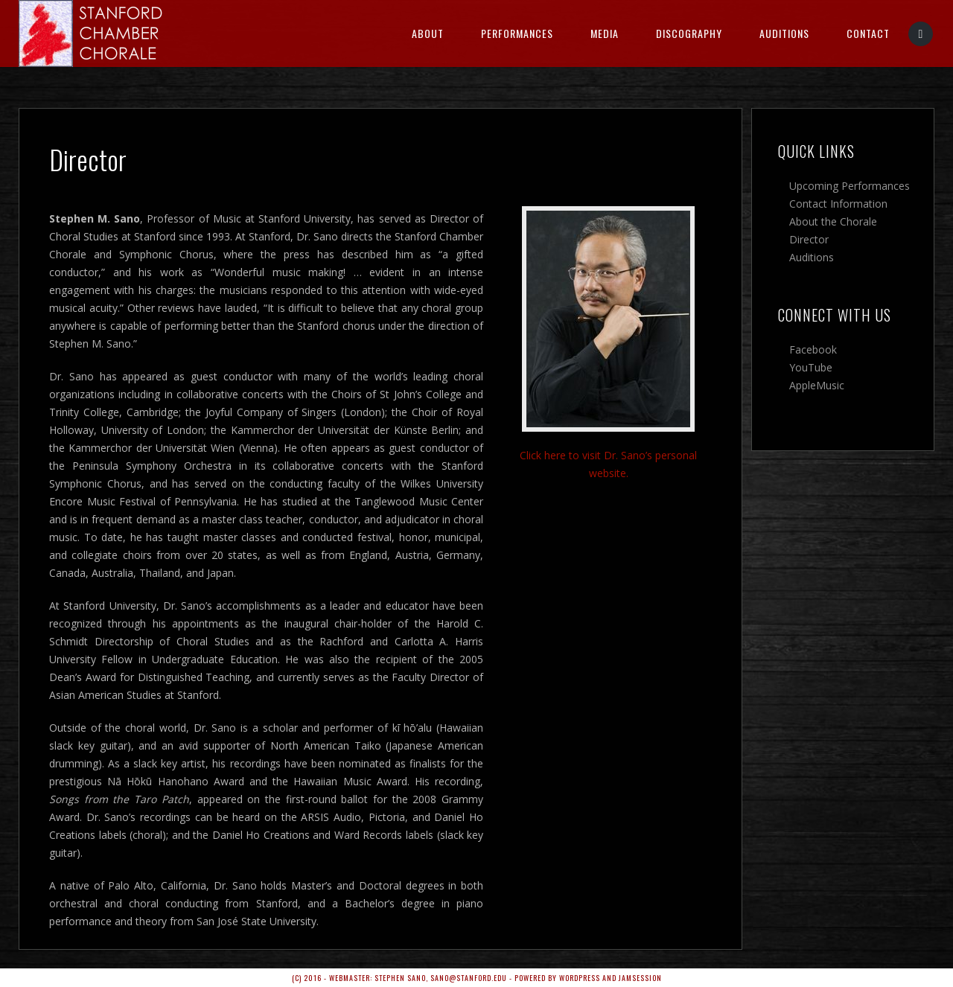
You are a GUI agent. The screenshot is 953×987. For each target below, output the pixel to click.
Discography (689, 33)
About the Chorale (833, 221)
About (428, 33)
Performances (517, 33)
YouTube (810, 367)
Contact (868, 33)
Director (809, 239)
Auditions (784, 33)
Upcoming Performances (849, 186)
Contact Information (838, 204)
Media (604, 33)
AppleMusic (816, 385)
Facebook (813, 349)
